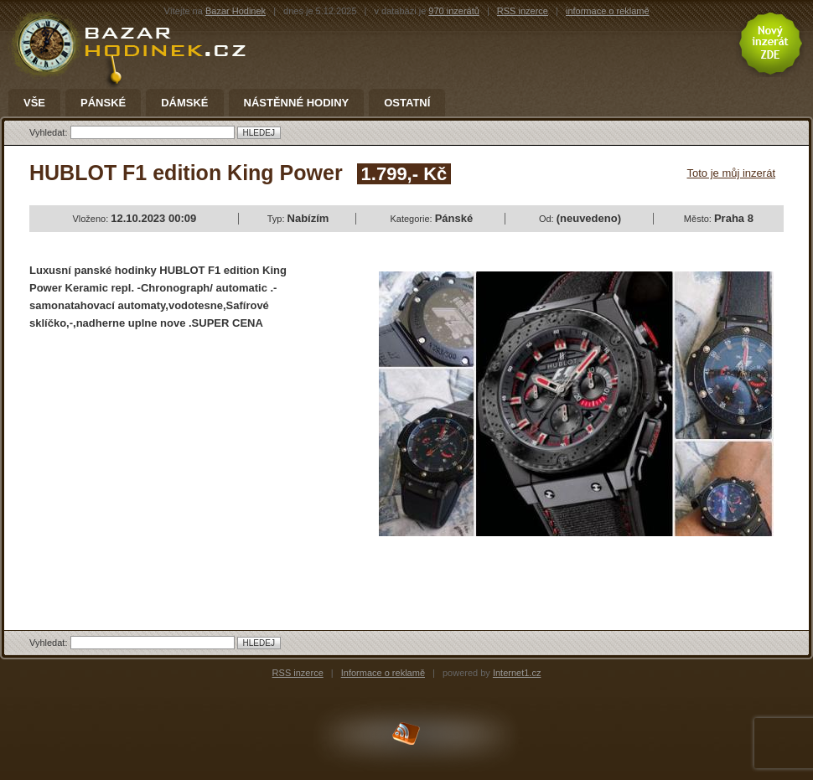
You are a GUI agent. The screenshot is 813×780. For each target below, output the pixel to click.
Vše (34, 103)
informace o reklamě (608, 11)
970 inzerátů (453, 11)
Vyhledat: (49, 132)
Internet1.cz (517, 673)
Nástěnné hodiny (297, 103)
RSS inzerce (522, 11)
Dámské (184, 103)
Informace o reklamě (383, 673)
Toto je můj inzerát (731, 173)
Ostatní (407, 103)
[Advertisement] (170, 466)
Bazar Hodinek (235, 11)
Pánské (103, 103)
